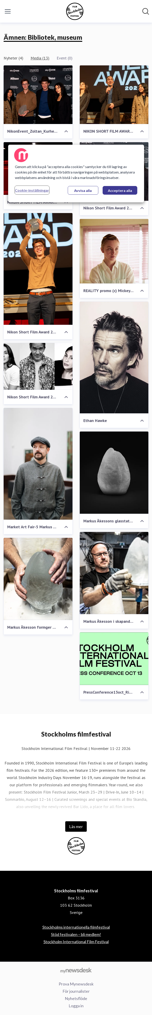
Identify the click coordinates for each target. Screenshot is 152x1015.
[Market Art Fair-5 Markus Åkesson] (38, 464)
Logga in (76, 1005)
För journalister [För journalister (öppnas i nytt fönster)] (76, 991)
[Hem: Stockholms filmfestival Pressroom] (74, 11)
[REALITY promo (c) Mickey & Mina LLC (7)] (114, 251)
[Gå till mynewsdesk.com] (76, 970)
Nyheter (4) (13, 58)
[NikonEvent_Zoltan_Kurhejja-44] (38, 94)
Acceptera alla (120, 190)
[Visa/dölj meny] (8, 11)
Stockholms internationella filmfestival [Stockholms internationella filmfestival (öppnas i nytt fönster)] (76, 927)
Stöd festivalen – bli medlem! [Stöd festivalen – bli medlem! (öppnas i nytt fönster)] (76, 934)
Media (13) (40, 58)
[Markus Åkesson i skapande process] (114, 573)
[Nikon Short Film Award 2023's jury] (38, 366)
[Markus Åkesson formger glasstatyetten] (38, 579)
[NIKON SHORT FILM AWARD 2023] (114, 94)
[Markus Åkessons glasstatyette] (114, 473)
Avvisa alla (83, 190)
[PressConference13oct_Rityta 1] (114, 658)
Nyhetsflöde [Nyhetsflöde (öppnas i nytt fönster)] (76, 998)
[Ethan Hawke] (114, 357)
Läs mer (76, 826)
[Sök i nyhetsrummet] (145, 11)
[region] (76, 173)
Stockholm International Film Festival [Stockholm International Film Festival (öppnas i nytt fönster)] (76, 941)
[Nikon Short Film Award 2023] (38, 269)
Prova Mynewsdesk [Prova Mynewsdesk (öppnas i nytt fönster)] (76, 983)
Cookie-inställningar (32, 190)
